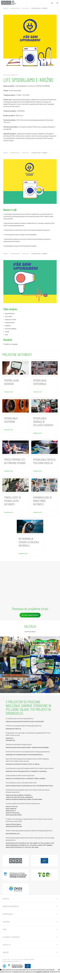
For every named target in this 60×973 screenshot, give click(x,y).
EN (52, 3)
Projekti (25, 8)
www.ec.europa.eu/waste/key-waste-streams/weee (24, 799)
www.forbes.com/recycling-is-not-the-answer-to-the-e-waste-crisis (30, 843)
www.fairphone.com (13, 833)
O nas (5, 929)
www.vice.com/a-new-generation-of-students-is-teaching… (26, 771)
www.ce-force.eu (12, 806)
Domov (5, 8)
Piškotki (32, 959)
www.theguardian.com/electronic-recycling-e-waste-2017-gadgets (29, 845)
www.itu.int (9, 738)
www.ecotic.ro (11, 810)
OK (59, 971)
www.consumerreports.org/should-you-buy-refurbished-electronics (29, 785)
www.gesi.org (10, 740)
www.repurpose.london (14, 815)
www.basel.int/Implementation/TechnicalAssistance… (25, 754)
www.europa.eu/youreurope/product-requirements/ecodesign (27, 747)
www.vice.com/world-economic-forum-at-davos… (23, 764)
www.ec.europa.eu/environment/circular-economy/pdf (25, 721)
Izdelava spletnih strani (8, 961)
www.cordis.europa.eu (13, 824)
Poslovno (6, 922)
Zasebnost (26, 959)
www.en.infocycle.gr (13, 813)
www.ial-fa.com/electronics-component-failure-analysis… (26, 778)
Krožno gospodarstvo (11, 906)
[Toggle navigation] (57, 3)
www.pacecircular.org (13, 728)
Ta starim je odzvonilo (11, 937)
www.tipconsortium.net (14, 826)
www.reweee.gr (11, 808)
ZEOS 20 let (7, 945)
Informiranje (15, 8)
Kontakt (6, 952)
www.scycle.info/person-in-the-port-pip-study (22, 847)
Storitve (6, 899)
